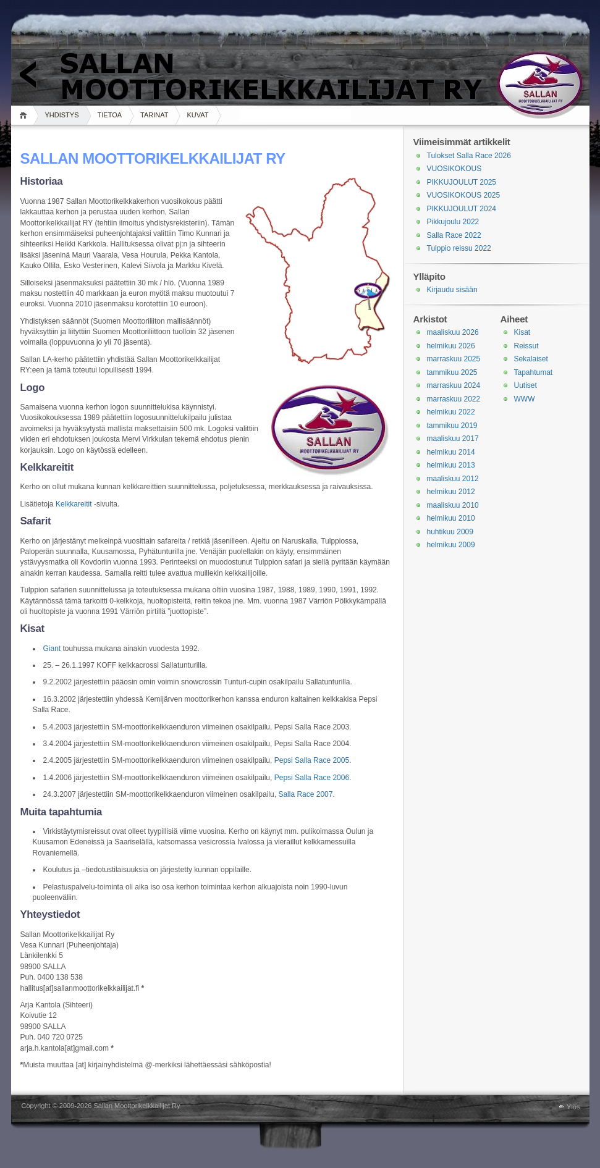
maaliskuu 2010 (453, 505)
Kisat (522, 332)
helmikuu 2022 (451, 412)
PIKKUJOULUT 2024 (462, 208)
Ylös (573, 1107)
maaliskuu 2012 (453, 478)
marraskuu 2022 (454, 399)
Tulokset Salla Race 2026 (469, 155)
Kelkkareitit (74, 504)
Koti (25, 115)
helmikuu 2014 (451, 452)
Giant (52, 648)
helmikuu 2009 (451, 544)
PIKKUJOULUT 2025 (462, 182)
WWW (524, 399)
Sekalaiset (531, 359)
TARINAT (154, 115)
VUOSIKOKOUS (454, 168)
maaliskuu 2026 (453, 332)
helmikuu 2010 (451, 518)
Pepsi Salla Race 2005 (311, 760)
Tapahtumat (533, 372)
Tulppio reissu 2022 (459, 248)
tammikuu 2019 (452, 425)
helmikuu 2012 (451, 491)
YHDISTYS (62, 115)
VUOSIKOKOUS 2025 (464, 195)
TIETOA (110, 115)
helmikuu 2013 (451, 465)
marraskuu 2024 (454, 385)
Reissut (526, 346)
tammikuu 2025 (452, 372)
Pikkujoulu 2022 (453, 221)
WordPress (14, 1106)
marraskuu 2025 (454, 359)
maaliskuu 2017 (453, 438)
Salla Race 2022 (454, 235)
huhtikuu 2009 (450, 531)
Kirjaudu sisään (452, 289)
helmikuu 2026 (451, 346)
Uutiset (525, 385)
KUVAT (197, 115)
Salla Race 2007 (305, 794)
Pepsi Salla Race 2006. (313, 777)
